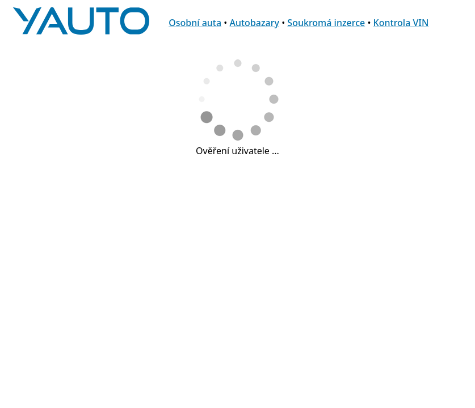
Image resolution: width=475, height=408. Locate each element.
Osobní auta (195, 22)
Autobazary (254, 22)
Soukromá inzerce (326, 22)
